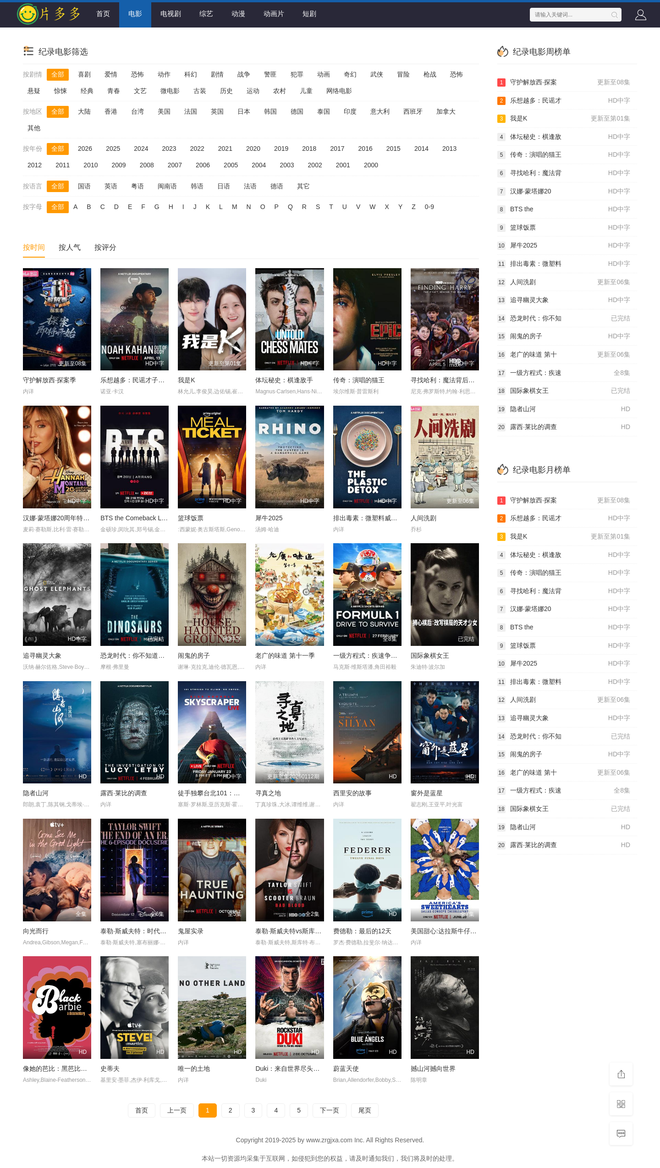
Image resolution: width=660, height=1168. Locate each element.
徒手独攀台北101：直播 (212, 793)
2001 (343, 165)
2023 (169, 148)
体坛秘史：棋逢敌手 (284, 380)
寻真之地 (268, 793)
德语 (276, 186)
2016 (365, 148)
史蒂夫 (110, 1068)
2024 (141, 148)
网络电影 (339, 90)
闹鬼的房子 (194, 655)
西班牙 (413, 111)
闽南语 (167, 186)
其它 (303, 186)
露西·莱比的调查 (123, 793)
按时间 (34, 247)
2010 (90, 165)
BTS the (563, 209)
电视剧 (170, 13)
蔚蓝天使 (346, 1068)
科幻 (190, 74)
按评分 (105, 247)
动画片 (274, 13)
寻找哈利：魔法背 (563, 173)
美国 (164, 111)
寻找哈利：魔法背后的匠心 (449, 380)
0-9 (429, 206)
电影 (135, 13)
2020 (253, 148)
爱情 (110, 74)
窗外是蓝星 (427, 793)
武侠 (376, 74)
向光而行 (36, 931)
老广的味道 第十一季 (285, 655)
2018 (309, 148)
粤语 (137, 186)
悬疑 (34, 90)
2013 (449, 148)
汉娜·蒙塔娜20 (563, 191)
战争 (243, 74)
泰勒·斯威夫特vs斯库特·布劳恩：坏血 (308, 931)
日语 (223, 186)
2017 (337, 148)
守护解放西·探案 (563, 82)
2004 (259, 165)
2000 (371, 165)
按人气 (70, 247)
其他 (34, 128)
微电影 (170, 90)
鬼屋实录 (191, 931)
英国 (217, 111)
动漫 (238, 13)
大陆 (84, 111)
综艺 (206, 13)
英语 (110, 186)
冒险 (403, 74)
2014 (421, 148)
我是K (186, 380)
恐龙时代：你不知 (563, 318)
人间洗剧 (423, 518)
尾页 (364, 1110)
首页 (103, 13)
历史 (226, 90)
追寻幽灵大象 (42, 655)
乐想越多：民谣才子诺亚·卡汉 (143, 380)
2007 (175, 165)
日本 (243, 111)
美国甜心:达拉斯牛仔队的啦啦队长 (460, 931)
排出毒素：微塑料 (563, 264)
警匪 (270, 74)
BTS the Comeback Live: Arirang (146, 518)
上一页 (177, 1110)
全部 (57, 74)
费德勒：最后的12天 (362, 931)
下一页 (329, 1110)
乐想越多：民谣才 (563, 100)
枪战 (430, 74)
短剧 (309, 13)
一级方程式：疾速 (563, 373)
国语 (84, 186)
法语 (250, 186)
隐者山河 (36, 793)
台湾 (137, 111)
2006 (203, 165)
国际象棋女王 (430, 655)
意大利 (380, 111)
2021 (225, 148)
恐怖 (137, 74)
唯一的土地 (194, 1068)
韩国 (270, 111)
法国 (190, 111)
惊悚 (60, 90)
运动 (253, 90)
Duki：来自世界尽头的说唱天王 (300, 1068)
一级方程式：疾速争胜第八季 (375, 655)
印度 (350, 111)
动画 (323, 74)
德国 (297, 111)
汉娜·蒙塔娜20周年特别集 (59, 518)
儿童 (306, 90)
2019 (281, 148)
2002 (315, 165)
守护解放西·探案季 (49, 380)
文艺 (140, 90)
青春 (113, 90)
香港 (110, 111)
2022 (197, 148)
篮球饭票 (191, 518)
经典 (87, 90)
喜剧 (84, 74)
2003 (287, 165)
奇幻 (350, 74)
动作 (164, 74)
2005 (231, 165)
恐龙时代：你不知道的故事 (138, 655)
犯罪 (297, 74)
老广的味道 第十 (563, 354)
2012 (35, 165)
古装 (199, 90)
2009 (118, 165)
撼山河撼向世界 (433, 1068)
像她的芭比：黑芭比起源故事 (64, 1068)
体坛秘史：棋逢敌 (563, 137)
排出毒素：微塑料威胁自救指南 (378, 518)
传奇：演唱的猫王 (359, 380)
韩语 (197, 186)
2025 (113, 148)
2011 (62, 165)
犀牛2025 (268, 518)
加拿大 (446, 111)
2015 (393, 148)
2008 (147, 165)
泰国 (323, 111)
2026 (85, 148)
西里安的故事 (352, 793)
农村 (279, 90)
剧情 (217, 74)
